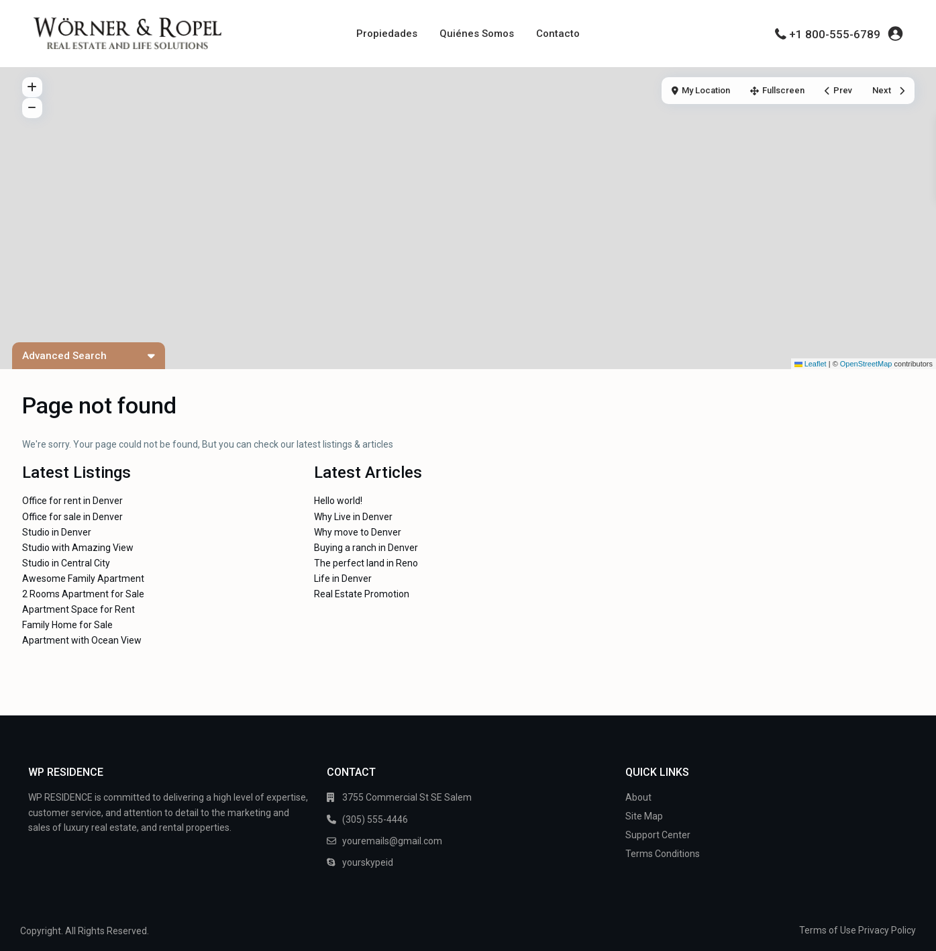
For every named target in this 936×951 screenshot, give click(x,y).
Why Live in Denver (353, 516)
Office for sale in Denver (72, 516)
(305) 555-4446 (375, 819)
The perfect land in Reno (366, 563)
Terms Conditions (662, 853)
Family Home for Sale (67, 624)
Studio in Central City (66, 563)
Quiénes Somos (476, 34)
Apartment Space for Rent (78, 609)
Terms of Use (827, 930)
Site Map (644, 816)
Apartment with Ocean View (82, 640)
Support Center (657, 835)
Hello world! (338, 500)
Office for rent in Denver (72, 500)
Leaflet (810, 364)
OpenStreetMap (866, 364)
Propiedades (386, 34)
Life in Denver (343, 578)
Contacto (558, 34)
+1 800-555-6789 (834, 34)
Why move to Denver (357, 532)
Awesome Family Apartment (83, 578)
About (638, 797)
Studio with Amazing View (78, 547)
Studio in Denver (56, 532)
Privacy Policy (887, 930)
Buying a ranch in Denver (366, 547)
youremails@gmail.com (392, 841)
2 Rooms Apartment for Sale (83, 594)
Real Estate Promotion (361, 594)
